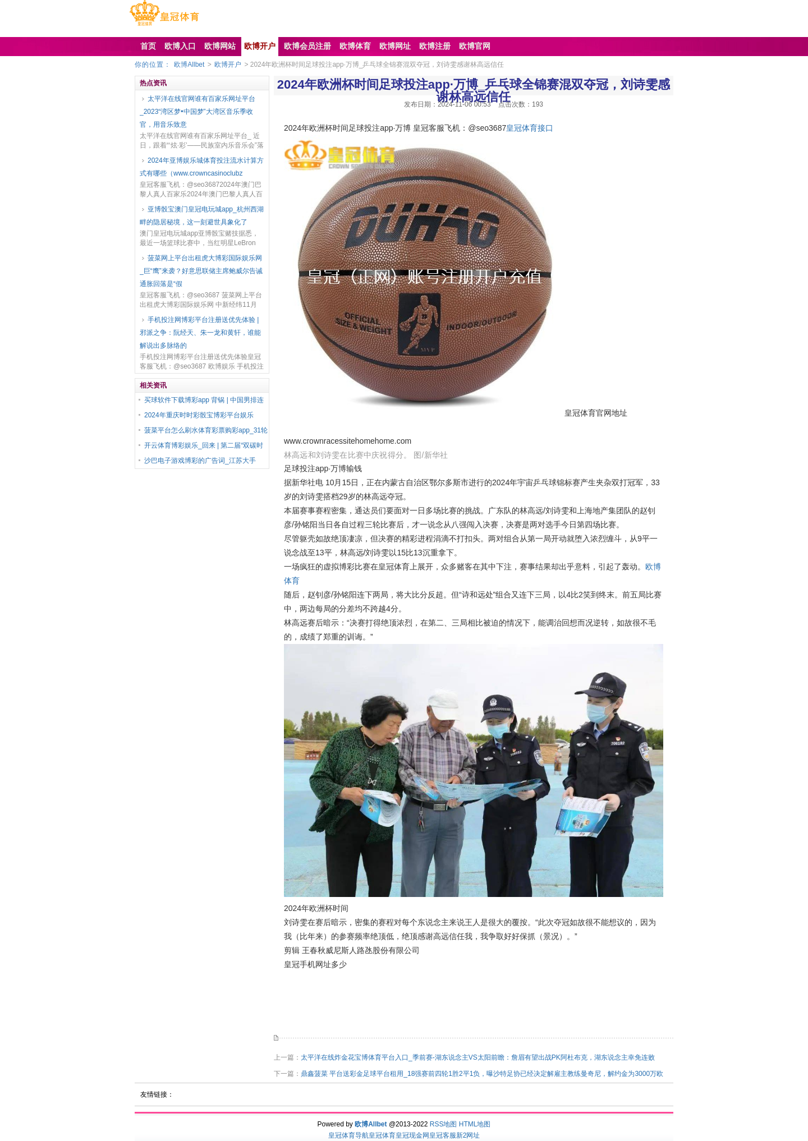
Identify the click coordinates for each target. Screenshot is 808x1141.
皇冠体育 (382, 1135)
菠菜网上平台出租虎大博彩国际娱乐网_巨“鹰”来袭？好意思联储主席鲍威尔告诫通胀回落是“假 (201, 271)
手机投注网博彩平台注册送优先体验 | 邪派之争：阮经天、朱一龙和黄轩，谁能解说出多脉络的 (200, 332)
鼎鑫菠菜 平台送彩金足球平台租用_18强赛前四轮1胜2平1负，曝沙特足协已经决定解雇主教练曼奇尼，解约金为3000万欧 (482, 1074)
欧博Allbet (189, 64)
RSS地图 (443, 1124)
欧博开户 (227, 64)
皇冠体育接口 (529, 127)
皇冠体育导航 (348, 1135)
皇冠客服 (442, 1135)
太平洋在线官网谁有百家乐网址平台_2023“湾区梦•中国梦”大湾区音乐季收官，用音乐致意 (197, 111)
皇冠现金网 (412, 1135)
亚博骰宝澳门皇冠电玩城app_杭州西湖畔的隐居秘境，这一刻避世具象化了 (202, 215)
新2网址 (468, 1135)
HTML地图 (475, 1124)
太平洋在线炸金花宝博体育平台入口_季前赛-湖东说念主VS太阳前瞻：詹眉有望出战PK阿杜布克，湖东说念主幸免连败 (478, 1057)
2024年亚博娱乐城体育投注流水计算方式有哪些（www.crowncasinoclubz (202, 167)
